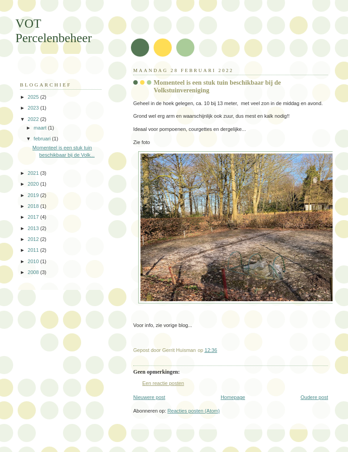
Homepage (233, 397)
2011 (34, 250)
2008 (34, 272)
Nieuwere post (149, 397)
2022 (34, 119)
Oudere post (314, 397)
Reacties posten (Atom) (194, 411)
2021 (34, 173)
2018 (34, 206)
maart (41, 127)
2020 (34, 184)
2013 (34, 228)
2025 (34, 97)
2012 (34, 239)
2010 (34, 261)
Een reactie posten (163, 383)
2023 (34, 108)
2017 (34, 217)
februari (43, 138)
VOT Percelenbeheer (53, 30)
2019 (34, 195)
